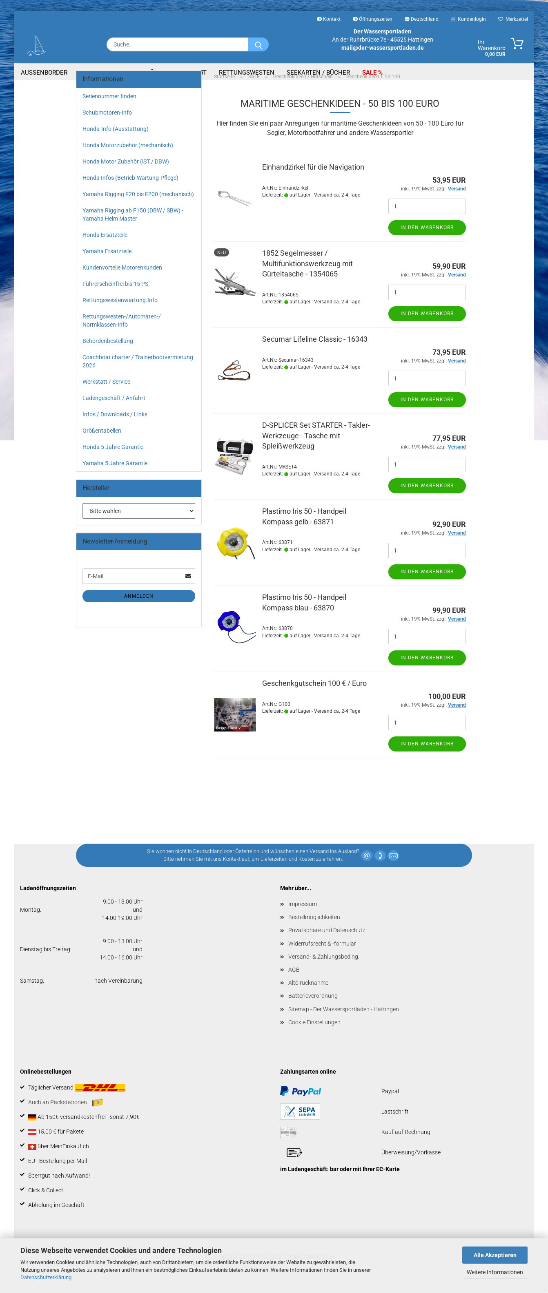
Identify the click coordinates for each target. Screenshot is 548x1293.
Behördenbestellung (107, 354)
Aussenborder (44, 72)
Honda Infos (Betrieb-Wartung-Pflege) (130, 191)
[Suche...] (258, 44)
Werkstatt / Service (106, 395)
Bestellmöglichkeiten (314, 931)
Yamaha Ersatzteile (106, 265)
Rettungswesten (246, 72)
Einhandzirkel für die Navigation (313, 181)
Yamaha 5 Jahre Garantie (114, 477)
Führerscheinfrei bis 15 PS (115, 297)
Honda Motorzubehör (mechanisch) (127, 159)
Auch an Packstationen (65, 1116)
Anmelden (139, 610)
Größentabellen (101, 444)
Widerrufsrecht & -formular (322, 957)
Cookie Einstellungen (314, 1036)
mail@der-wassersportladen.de (382, 47)
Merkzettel (513, 19)
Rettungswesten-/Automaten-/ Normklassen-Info (121, 334)
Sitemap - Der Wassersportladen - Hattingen (343, 1023)
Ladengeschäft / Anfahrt (113, 412)
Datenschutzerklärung (45, 1277)
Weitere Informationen (495, 1272)
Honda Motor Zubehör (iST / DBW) (125, 175)
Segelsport (188, 72)
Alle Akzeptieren (495, 1255)
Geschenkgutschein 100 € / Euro (314, 697)
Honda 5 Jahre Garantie (112, 461)
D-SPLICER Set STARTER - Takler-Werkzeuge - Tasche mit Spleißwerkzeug (316, 449)
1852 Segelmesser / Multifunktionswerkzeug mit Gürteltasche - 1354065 (307, 277)
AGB (294, 983)
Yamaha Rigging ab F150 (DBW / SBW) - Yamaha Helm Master (132, 228)
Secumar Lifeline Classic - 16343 (315, 353)
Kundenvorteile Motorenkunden (122, 281)
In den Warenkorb (427, 241)
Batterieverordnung (313, 1009)
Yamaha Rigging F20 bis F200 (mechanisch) (138, 208)
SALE (370, 72)
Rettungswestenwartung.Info (120, 314)
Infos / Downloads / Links (114, 428)
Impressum (302, 918)
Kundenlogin (468, 19)
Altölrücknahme (308, 996)
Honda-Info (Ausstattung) (115, 142)
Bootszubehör (134, 72)
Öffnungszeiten (372, 19)
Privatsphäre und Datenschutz (326, 944)
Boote (89, 72)
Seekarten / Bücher (318, 72)
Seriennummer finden (109, 110)
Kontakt (329, 19)
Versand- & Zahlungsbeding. (323, 970)
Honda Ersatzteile (104, 248)
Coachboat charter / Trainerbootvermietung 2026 (137, 375)
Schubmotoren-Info (107, 126)
